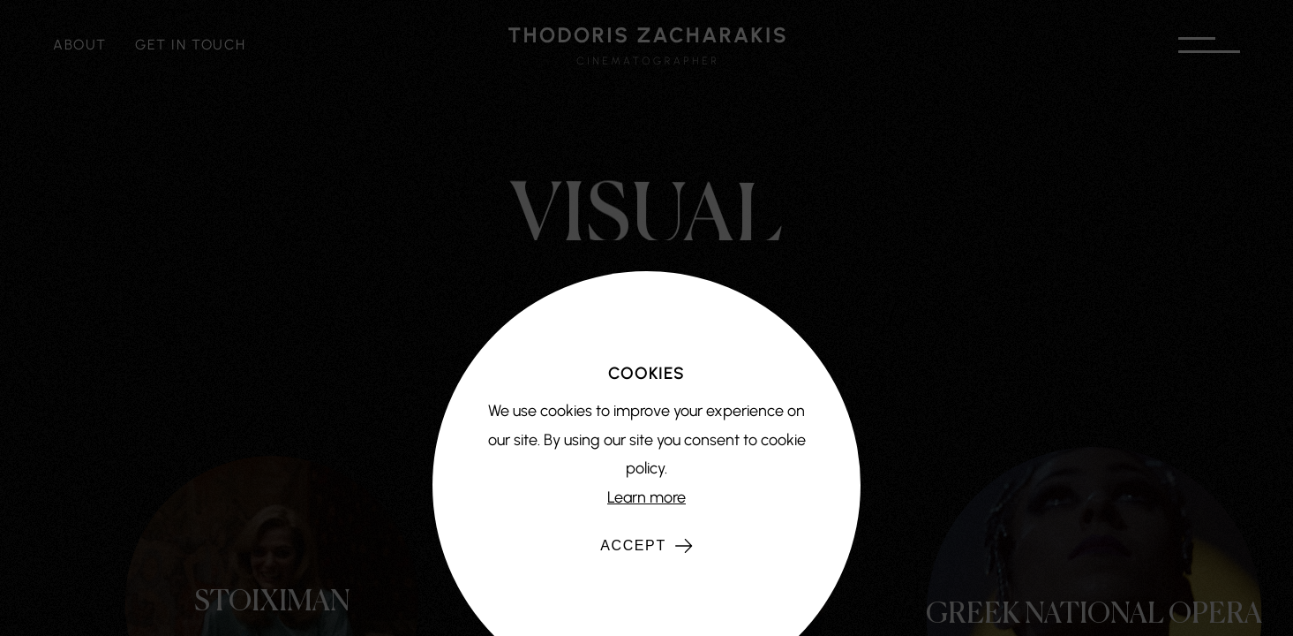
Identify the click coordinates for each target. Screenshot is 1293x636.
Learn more (646, 497)
